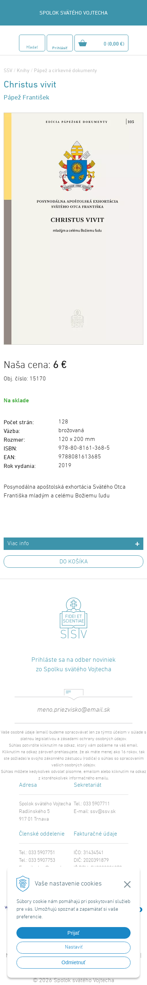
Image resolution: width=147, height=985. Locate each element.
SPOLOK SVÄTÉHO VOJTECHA (73, 12)
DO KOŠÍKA (73, 562)
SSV (8, 70)
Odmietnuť (74, 962)
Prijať (73, 933)
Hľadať (32, 47)
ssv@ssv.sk (103, 812)
